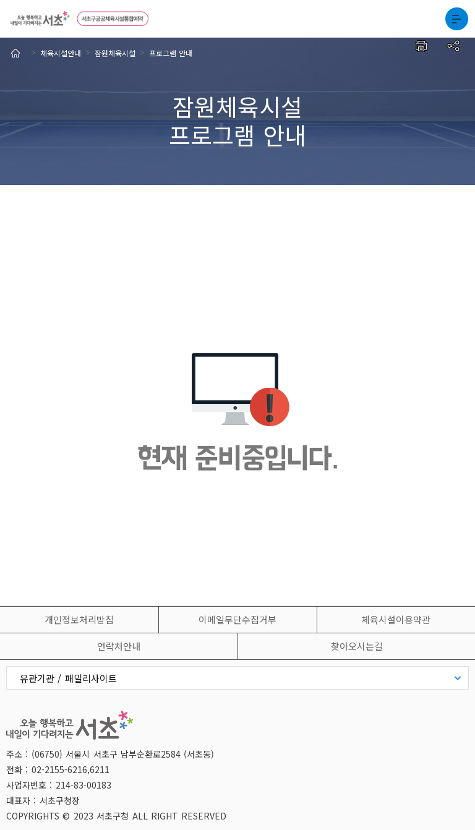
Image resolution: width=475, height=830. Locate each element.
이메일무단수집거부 (237, 619)
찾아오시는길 (357, 646)
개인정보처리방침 (79, 619)
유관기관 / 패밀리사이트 (68, 678)
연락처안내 (118, 646)
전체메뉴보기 (456, 18)
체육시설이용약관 (395, 619)
